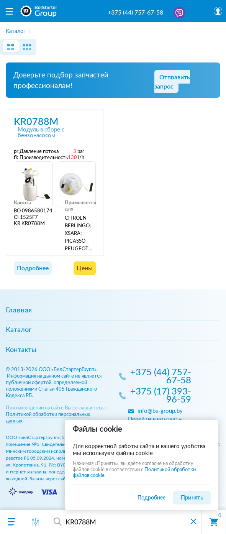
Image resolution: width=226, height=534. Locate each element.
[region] (113, 28)
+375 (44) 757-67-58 (135, 13)
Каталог (18, 330)
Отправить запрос (172, 82)
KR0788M (36, 122)
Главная (19, 310)
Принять (192, 498)
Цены (85, 268)
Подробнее (33, 268)
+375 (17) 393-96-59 (160, 396)
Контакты (21, 350)
